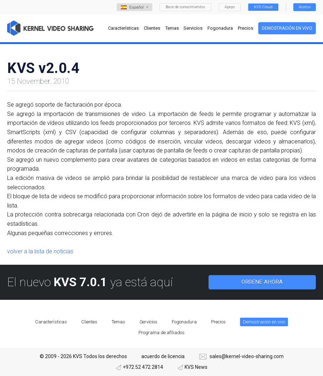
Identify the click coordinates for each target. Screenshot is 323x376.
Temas (118, 321)
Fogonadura (184, 321)
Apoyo (230, 7)
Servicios (148, 321)
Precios (218, 321)
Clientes (89, 321)
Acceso (304, 7)
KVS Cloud (263, 7)
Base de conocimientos (185, 7)
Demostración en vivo (287, 28)
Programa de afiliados (161, 332)
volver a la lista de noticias (40, 251)
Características (51, 321)
